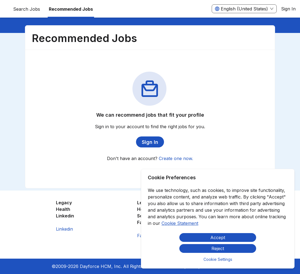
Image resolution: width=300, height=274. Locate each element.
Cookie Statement (180, 223)
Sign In (288, 9)
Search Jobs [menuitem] (26, 9)
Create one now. (176, 158)
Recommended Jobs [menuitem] (71, 9)
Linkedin (64, 229)
